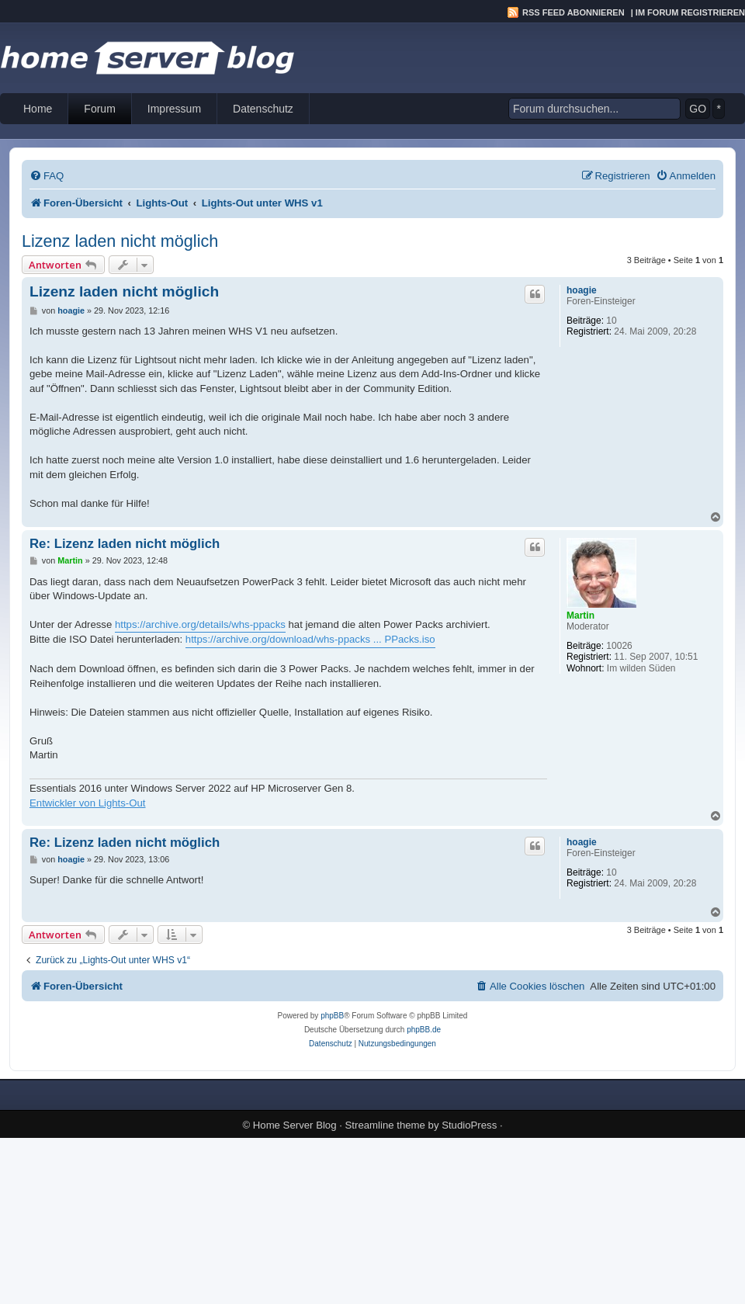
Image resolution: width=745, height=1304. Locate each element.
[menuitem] (46, 176)
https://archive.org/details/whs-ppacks (200, 624)
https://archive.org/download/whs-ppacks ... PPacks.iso (310, 639)
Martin (580, 615)
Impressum (174, 108)
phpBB (332, 1015)
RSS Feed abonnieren (573, 12)
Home (37, 108)
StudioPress (469, 1125)
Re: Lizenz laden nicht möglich (124, 543)
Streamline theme (385, 1125)
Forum (99, 108)
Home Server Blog (295, 1125)
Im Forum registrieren (690, 12)
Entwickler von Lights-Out (87, 803)
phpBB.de (424, 1029)
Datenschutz (263, 108)
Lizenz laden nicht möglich (120, 241)
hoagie (582, 290)
